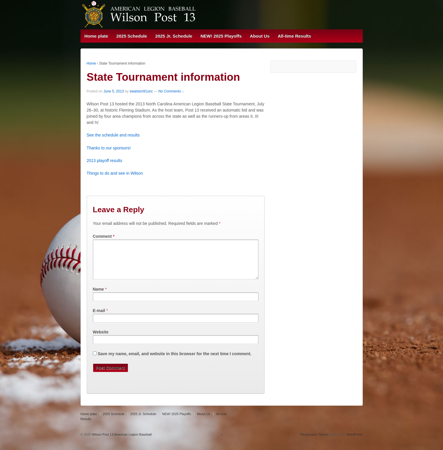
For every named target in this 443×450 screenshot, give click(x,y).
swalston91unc (141, 91)
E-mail (99, 317)
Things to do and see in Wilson (115, 173)
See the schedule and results (113, 135)
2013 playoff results (104, 160)
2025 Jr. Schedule (173, 35)
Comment (104, 236)
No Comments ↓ (171, 91)
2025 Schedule (131, 35)
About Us (260, 35)
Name (98, 296)
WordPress (354, 441)
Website (100, 339)
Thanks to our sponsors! (109, 148)
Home (91, 63)
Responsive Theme (314, 441)
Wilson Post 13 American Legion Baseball (121, 441)
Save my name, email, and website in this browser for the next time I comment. (174, 360)
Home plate (96, 35)
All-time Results (294, 35)
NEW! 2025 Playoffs (221, 35)
